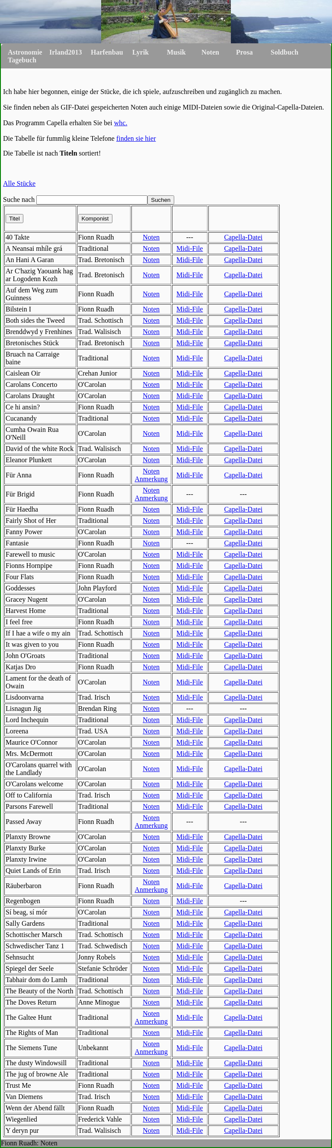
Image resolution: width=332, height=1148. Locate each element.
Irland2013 (65, 52)
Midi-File (189, 248)
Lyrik (140, 52)
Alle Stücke (19, 183)
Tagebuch (22, 60)
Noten (210, 52)
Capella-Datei (243, 237)
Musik (176, 52)
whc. (121, 122)
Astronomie (25, 52)
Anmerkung (151, 479)
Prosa (244, 52)
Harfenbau (107, 52)
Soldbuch (284, 52)
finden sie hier (136, 138)
